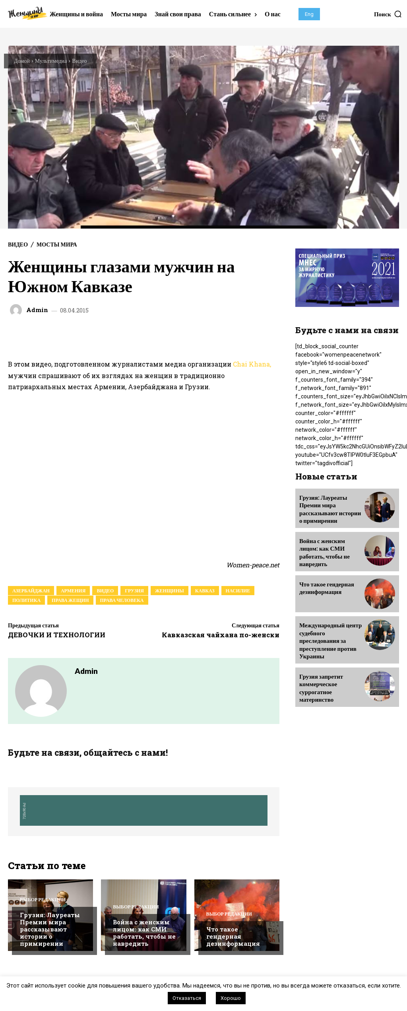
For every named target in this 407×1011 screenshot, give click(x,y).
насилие (238, 591)
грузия (134, 591)
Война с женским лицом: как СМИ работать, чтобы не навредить (144, 934)
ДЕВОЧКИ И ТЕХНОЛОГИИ (56, 634)
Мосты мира (57, 244)
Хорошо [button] (231, 998)
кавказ (205, 591)
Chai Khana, (252, 364)
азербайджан (31, 591)
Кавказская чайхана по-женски (220, 634)
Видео (79, 60)
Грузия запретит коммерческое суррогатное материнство (319, 670)
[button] (388, 14)
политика (26, 600)
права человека (122, 600)
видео (105, 591)
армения (73, 591)
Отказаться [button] (186, 998)
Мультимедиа (51, 60)
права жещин (70, 600)
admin (37, 310)
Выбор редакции (43, 900)
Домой (22, 60)
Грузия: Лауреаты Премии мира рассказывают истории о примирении (50, 930)
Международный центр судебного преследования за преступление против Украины (330, 629)
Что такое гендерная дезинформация (233, 937)
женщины (169, 591)
